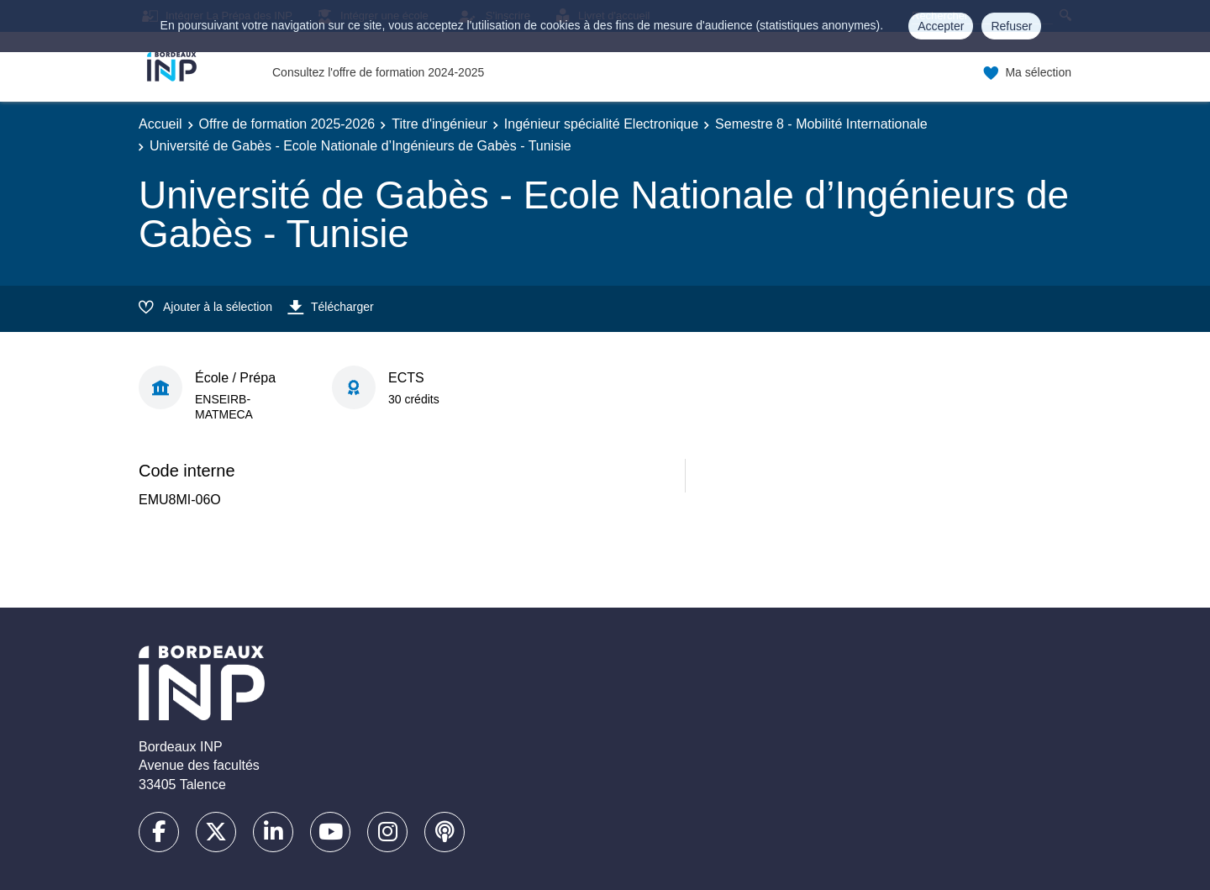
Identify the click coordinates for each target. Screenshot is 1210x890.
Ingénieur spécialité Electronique (601, 124)
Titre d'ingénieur (439, 124)
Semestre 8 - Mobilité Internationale (821, 124)
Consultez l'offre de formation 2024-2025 (378, 72)
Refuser (1011, 26)
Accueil (160, 124)
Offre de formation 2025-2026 (287, 124)
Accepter (941, 26)
